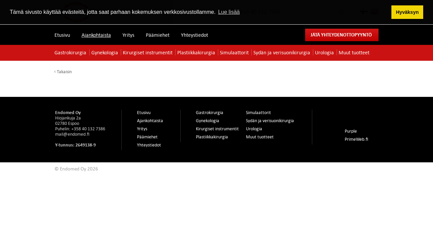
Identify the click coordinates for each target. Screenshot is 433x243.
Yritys (128, 35)
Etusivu (62, 35)
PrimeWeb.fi (356, 139)
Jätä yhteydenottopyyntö (341, 34)
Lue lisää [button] (229, 12)
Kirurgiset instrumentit (148, 52)
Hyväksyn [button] (407, 12)
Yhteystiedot (194, 35)
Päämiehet (157, 35)
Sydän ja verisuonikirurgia (281, 52)
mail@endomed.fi (72, 134)
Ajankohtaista (96, 35)
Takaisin (64, 71)
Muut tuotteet (354, 52)
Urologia (324, 52)
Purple (351, 131)
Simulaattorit (234, 52)
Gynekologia (104, 52)
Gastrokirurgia (70, 52)
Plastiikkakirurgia (196, 52)
